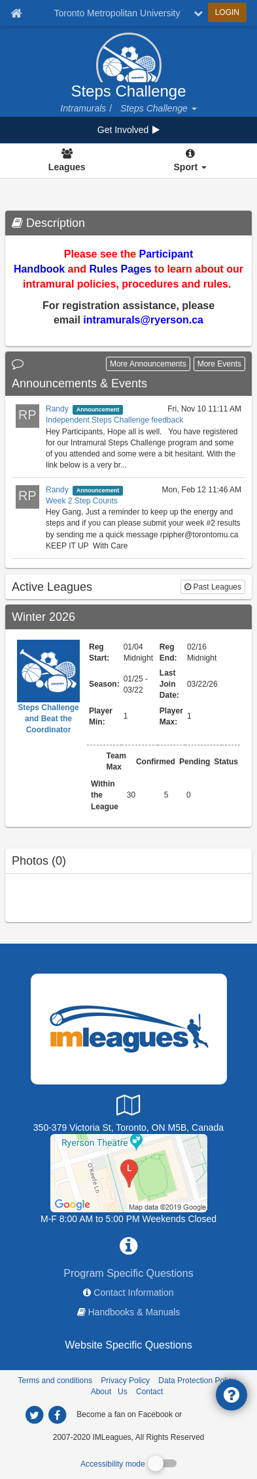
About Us (109, 1391)
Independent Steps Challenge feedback (114, 420)
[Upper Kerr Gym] (128, 1172)
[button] (193, 108)
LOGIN (227, 12)
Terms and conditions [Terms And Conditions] (55, 1380)
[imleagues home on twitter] (34, 1415)
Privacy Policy (125, 1380)
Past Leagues (212, 586)
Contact (149, 1391)
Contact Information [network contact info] (133, 1292)
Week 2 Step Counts (82, 500)
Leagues (67, 167)
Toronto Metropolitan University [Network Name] (117, 13)
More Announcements (148, 363)
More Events (219, 363)
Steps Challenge (128, 91)
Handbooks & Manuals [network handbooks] (134, 1312)
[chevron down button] (198, 13)
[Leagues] (67, 161)
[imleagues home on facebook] (57, 1415)
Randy (57, 408)
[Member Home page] (16, 13)
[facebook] (210, 1413)
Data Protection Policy (196, 1380)
